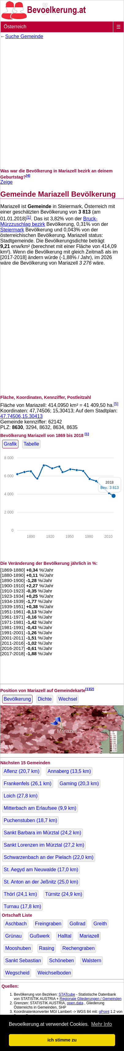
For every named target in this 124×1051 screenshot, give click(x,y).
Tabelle (31, 444)
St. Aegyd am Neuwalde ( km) (41, 869)
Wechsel (67, 699)
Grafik (10, 444)
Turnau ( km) (22, 906)
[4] (28, 175)
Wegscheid (17, 972)
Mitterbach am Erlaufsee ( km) (40, 808)
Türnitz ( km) (63, 894)
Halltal (64, 936)
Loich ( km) (20, 795)
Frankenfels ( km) (28, 783)
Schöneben (61, 960)
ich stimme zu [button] (61, 1039)
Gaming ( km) (79, 783)
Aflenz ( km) (22, 771)
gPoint (104, 1012)
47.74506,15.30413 (21, 416)
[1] (28, 217)
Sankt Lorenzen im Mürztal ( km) (44, 845)
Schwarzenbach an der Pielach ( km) (49, 857)
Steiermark (12, 229)
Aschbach (16, 923)
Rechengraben (78, 948)
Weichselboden (54, 972)
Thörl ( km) (20, 894)
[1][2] (89, 689)
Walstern (91, 960)
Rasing (46, 948)
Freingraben (48, 923)
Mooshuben (18, 948)
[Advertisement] (62, 104)
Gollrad (77, 923)
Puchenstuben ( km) (30, 820)
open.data (75, 1003)
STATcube (67, 994)
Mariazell (89, 936)
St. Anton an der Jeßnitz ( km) (41, 881)
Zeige (6, 182)
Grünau (13, 936)
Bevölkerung (17, 699)
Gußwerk (40, 936)
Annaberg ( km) (69, 771)
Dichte (45, 699)
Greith (100, 923)
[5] (116, 403)
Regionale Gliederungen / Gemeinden (90, 999)
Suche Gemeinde (24, 36)
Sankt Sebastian (23, 960)
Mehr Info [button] (101, 1024)
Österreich (15, 26)
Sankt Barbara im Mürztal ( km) (42, 832)
